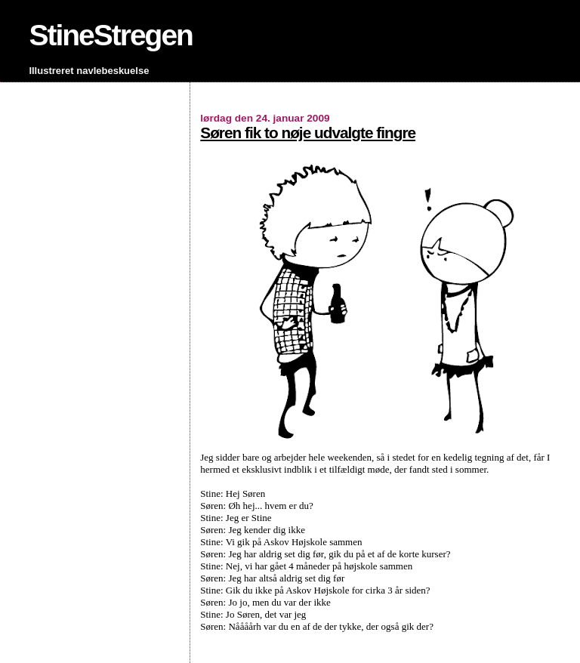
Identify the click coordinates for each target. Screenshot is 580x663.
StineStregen (111, 35)
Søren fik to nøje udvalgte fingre (307, 132)
